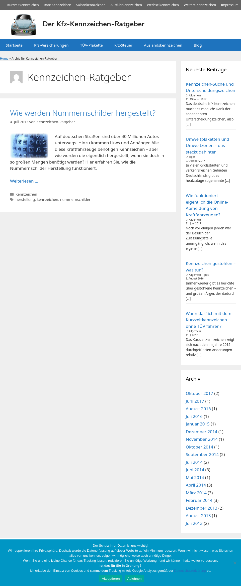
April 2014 (196, 485)
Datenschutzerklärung (190, 570)
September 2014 (202, 454)
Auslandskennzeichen (163, 45)
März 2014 (196, 493)
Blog (198, 45)
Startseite (14, 45)
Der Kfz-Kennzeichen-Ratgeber (93, 24)
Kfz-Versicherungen (51, 45)
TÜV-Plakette (91, 45)
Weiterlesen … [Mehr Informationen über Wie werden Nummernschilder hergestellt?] (24, 181)
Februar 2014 (199, 500)
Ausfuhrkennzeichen (126, 5)
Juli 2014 (194, 462)
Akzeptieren (111, 578)
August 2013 (198, 515)
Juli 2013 (194, 523)
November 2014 (202, 439)
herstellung (25, 199)
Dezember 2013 (201, 508)
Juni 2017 (195, 401)
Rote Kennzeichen (57, 5)
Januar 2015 (198, 424)
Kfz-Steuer (123, 45)
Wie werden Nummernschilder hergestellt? (82, 113)
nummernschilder (75, 199)
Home (4, 58)
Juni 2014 (195, 470)
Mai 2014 (195, 477)
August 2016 (198, 408)
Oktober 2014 (199, 447)
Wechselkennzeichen (163, 5)
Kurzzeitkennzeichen (23, 5)
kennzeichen (47, 199)
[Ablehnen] (234, 562)
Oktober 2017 (199, 393)
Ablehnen (134, 578)
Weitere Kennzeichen (200, 5)
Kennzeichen (26, 194)
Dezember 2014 (201, 431)
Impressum (229, 5)
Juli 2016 (194, 416)
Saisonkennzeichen (91, 5)
